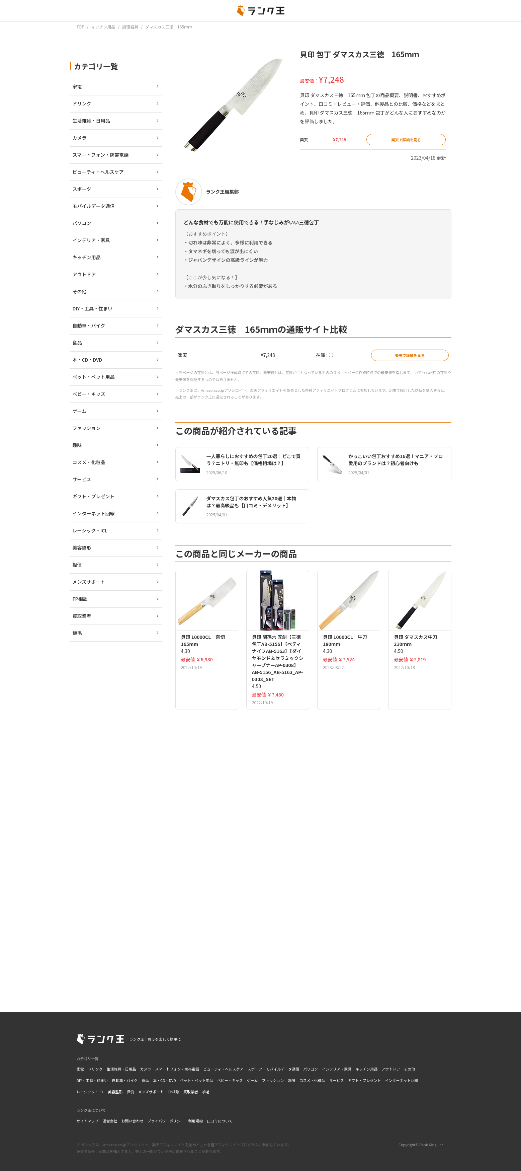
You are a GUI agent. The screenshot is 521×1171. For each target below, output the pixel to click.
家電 (80, 1069)
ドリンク (95, 1069)
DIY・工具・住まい (92, 1080)
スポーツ (255, 1069)
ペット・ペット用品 (196, 1080)
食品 (145, 1080)
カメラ (145, 1069)
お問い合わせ (132, 1120)
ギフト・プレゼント (364, 1080)
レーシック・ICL (90, 1091)
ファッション (273, 1080)
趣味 (291, 1080)
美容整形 (115, 1091)
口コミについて (220, 1120)
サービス (336, 1080)
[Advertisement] (313, 902)
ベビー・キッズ (230, 1080)
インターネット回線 (401, 1080)
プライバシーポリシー (166, 1120)
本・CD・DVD (164, 1080)
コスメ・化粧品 (312, 1080)
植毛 (205, 1091)
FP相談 (173, 1091)
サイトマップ (88, 1120)
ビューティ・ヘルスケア (223, 1069)
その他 (409, 1069)
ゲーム (252, 1080)
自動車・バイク (125, 1080)
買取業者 (190, 1091)
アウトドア (390, 1069)
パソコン (310, 1069)
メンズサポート (151, 1091)
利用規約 (195, 1120)
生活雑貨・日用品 (121, 1069)
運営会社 (110, 1120)
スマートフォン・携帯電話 (177, 1069)
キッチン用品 (366, 1069)
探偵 (130, 1091)
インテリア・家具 (336, 1069)
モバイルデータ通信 (282, 1069)
